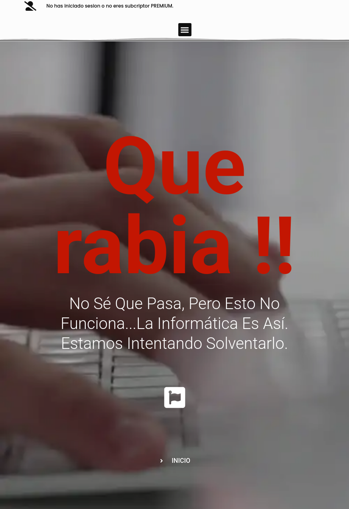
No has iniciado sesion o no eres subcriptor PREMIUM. (109, 5)
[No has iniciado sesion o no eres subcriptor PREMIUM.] (30, 6)
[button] (184, 29)
